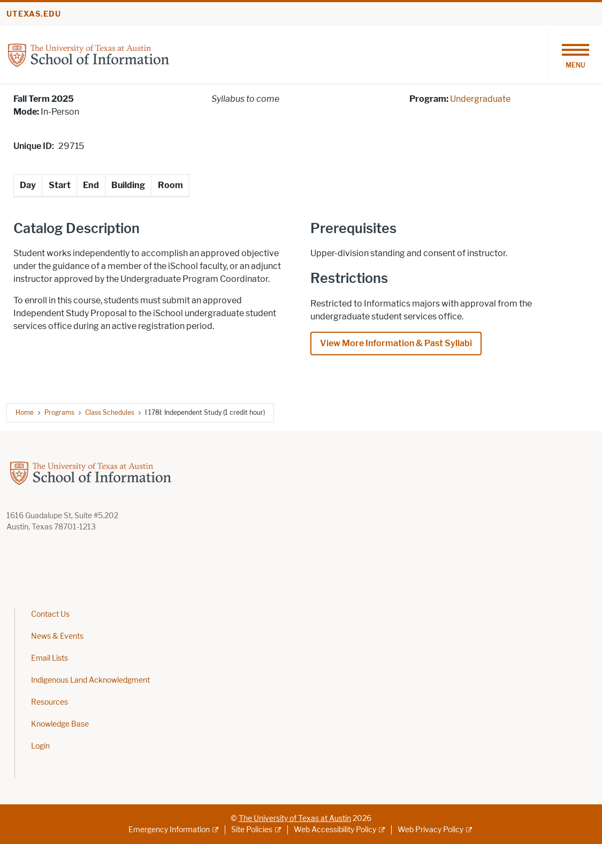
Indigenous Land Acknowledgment (90, 680)
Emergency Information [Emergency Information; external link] (169, 829)
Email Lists (49, 658)
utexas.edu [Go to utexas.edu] (33, 14)
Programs (59, 412)
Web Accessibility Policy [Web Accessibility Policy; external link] (335, 829)
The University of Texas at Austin (295, 818)
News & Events (57, 636)
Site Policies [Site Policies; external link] (251, 829)
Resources (49, 702)
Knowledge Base (60, 724)
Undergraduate (480, 99)
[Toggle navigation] (575, 55)
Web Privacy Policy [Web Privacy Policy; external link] (430, 829)
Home (25, 412)
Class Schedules (109, 412)
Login (40, 746)
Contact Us (50, 614)
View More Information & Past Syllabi (396, 343)
